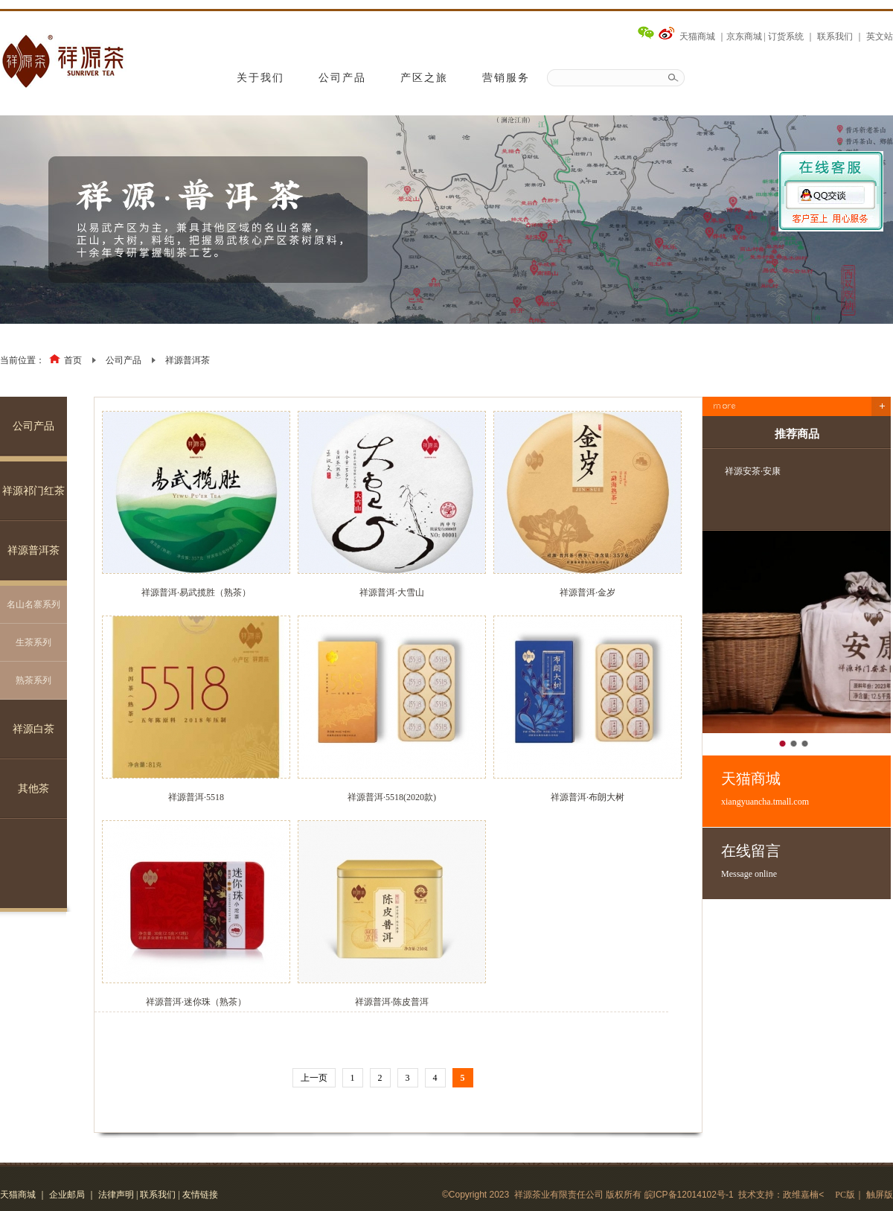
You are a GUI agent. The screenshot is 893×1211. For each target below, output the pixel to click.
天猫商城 (697, 36)
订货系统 (786, 36)
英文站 (879, 36)
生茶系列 (33, 642)
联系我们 (835, 36)
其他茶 (33, 788)
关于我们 (260, 77)
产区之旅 (424, 77)
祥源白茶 (33, 729)
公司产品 (342, 77)
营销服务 (506, 77)
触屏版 (879, 1194)
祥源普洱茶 (187, 360)
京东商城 (744, 36)
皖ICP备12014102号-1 (689, 1194)
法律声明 (116, 1194)
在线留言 (806, 861)
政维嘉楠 (801, 1194)
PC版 (845, 1194)
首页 (73, 360)
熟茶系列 (33, 680)
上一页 (314, 1078)
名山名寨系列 (33, 604)
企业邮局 (67, 1194)
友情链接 (200, 1194)
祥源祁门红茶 (33, 490)
